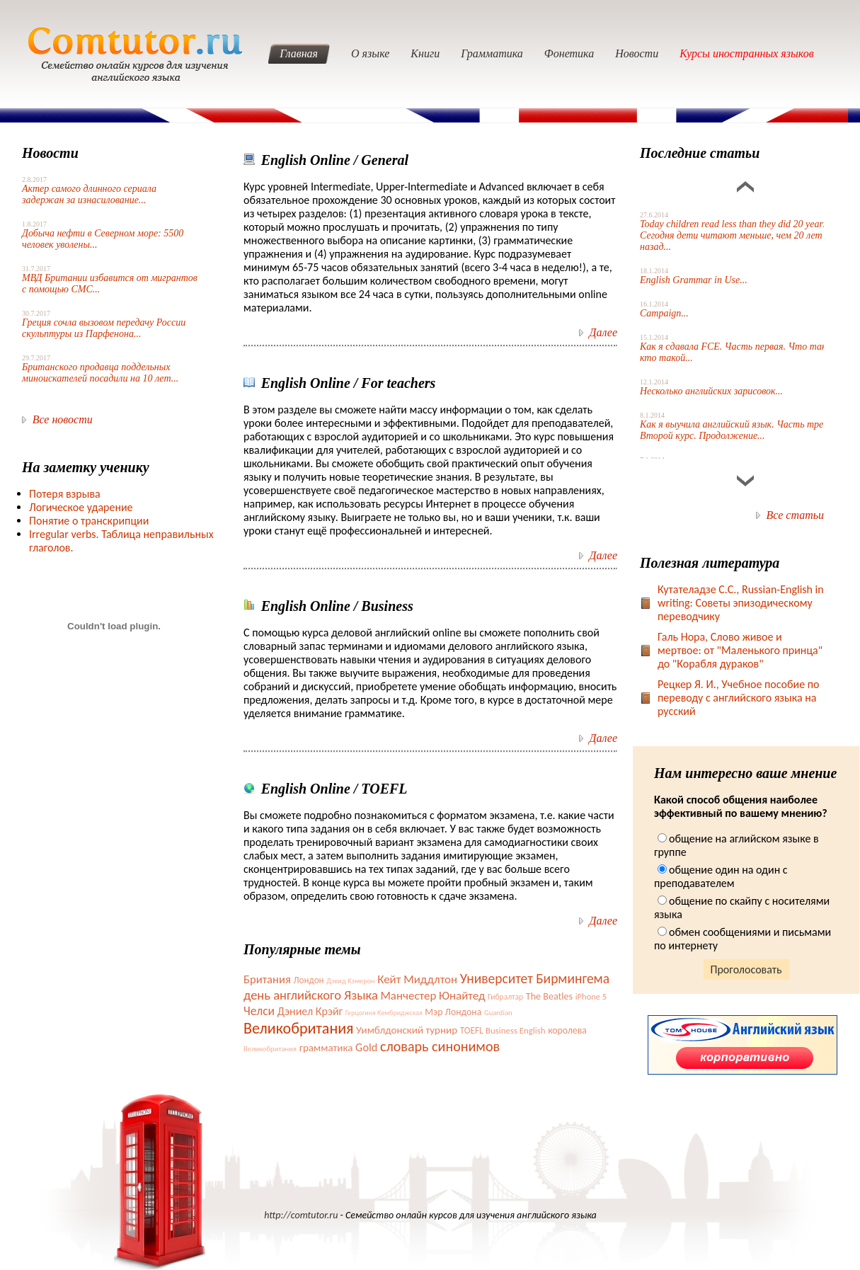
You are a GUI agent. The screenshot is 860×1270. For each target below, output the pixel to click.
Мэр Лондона (453, 1012)
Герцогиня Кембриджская (384, 1012)
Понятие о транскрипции (89, 520)
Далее (603, 332)
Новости (636, 53)
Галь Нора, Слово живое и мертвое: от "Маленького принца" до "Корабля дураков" (740, 650)
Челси (259, 1011)
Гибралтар (505, 997)
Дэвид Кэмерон (350, 980)
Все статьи (795, 515)
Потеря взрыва (65, 493)
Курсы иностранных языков (747, 53)
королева (567, 1030)
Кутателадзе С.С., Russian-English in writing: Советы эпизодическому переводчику (741, 603)
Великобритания (298, 1028)
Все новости (63, 419)
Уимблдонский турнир (406, 1030)
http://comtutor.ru (301, 1215)
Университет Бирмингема (534, 978)
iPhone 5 (591, 996)
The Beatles (549, 996)
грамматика (326, 1047)
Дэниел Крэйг (310, 1011)
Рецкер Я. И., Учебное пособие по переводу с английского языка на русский (739, 697)
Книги (425, 53)
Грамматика (492, 53)
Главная (299, 53)
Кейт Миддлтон (417, 979)
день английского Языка (310, 995)
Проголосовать (746, 969)
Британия (267, 979)
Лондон (308, 980)
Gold (366, 1047)
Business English (515, 1030)
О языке (370, 53)
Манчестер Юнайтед (432, 995)
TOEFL (471, 1030)
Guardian (498, 1012)
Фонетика (569, 53)
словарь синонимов (440, 1046)
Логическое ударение (81, 507)
